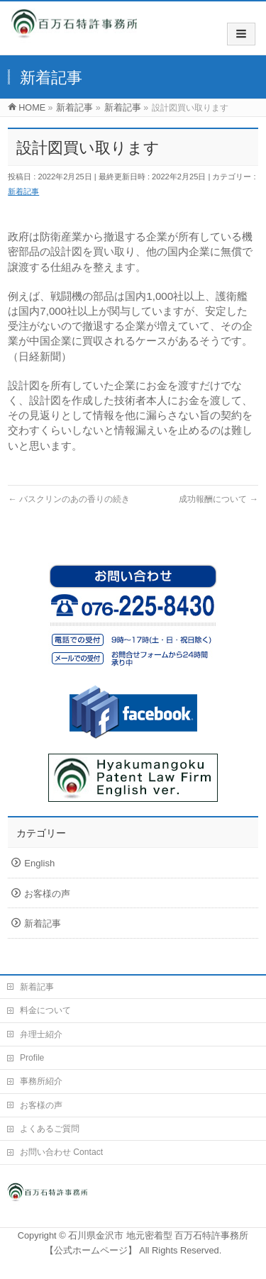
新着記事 (23, 191)
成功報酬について (218, 499)
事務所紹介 (41, 1081)
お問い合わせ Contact (61, 1152)
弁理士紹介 (41, 1034)
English (39, 863)
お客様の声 (47, 893)
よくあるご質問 (49, 1129)
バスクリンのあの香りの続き (69, 499)
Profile (32, 1058)
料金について (45, 1010)
